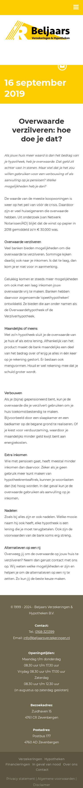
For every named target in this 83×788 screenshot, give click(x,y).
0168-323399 (44, 632)
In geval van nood (46, 764)
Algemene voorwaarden (56, 779)
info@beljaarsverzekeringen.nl (46, 638)
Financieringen (18, 764)
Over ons (70, 764)
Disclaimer (41, 785)
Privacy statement (20, 779)
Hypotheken (54, 759)
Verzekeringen (30, 759)
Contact (42, 769)
